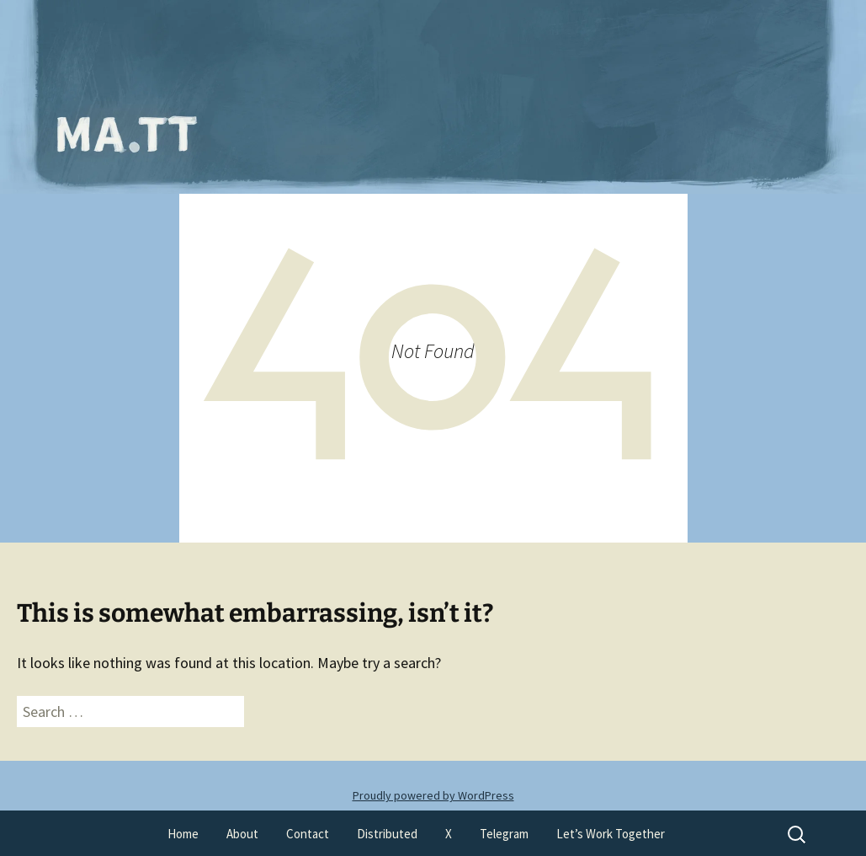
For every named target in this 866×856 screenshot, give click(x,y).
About (242, 834)
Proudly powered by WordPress (433, 795)
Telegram (504, 834)
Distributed (387, 834)
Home (183, 834)
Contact (307, 834)
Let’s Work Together (610, 834)
